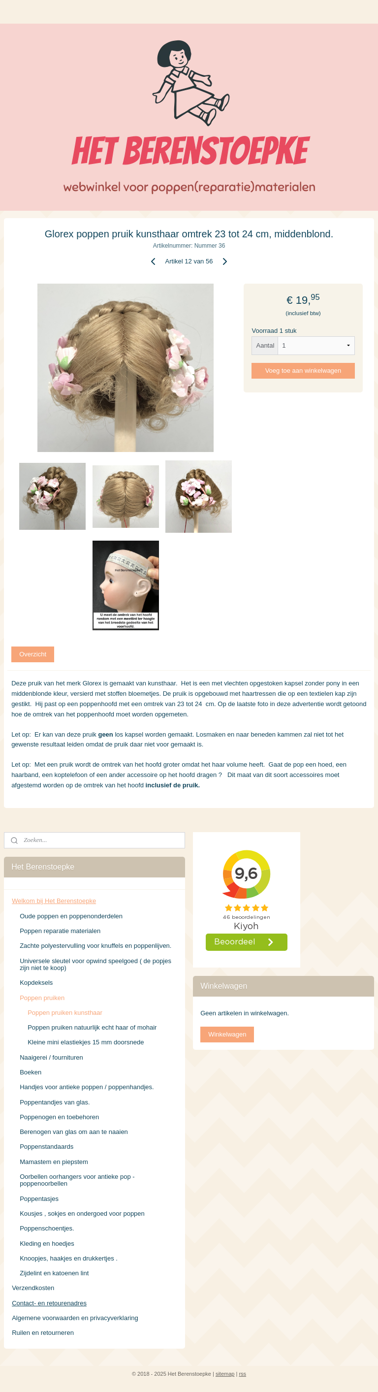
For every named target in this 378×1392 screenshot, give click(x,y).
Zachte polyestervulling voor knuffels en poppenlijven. (95, 945)
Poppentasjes (39, 1198)
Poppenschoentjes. (47, 1228)
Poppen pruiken (42, 998)
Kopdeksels (36, 982)
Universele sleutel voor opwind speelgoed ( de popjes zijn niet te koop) (95, 964)
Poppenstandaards (46, 1146)
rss (242, 1374)
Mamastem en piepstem (54, 1161)
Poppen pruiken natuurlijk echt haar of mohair (92, 1027)
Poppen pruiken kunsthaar (65, 1012)
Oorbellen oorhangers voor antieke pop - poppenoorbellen (77, 1180)
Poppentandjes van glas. (55, 1102)
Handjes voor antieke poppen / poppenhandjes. (87, 1087)
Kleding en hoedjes (47, 1243)
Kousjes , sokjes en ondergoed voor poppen (82, 1213)
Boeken (30, 1072)
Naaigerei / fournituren (51, 1057)
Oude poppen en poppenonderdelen (71, 916)
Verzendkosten (33, 1288)
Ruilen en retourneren (43, 1332)
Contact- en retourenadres (49, 1303)
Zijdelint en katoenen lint (54, 1273)
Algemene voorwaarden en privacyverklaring (75, 1318)
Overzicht (32, 654)
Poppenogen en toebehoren (59, 1117)
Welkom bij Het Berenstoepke (54, 901)
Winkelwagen (227, 1034)
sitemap (225, 1374)
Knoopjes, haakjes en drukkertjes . (69, 1258)
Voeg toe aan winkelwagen (303, 370)
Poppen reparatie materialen (60, 931)
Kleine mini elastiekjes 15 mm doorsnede (86, 1042)
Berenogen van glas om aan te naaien (74, 1131)
